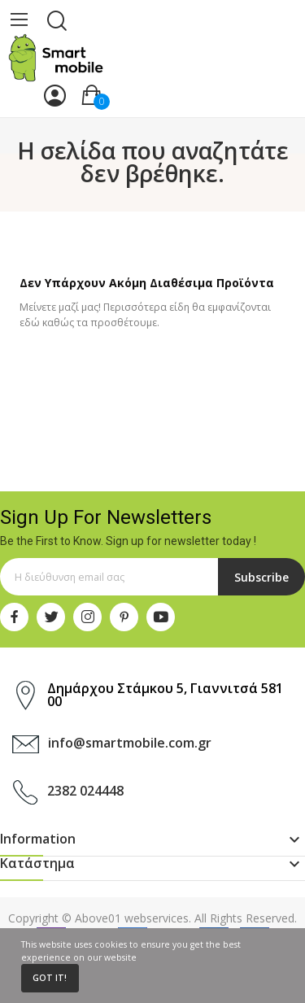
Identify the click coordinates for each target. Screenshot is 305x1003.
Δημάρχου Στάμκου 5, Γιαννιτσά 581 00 (165, 694)
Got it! (50, 977)
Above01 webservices (132, 918)
